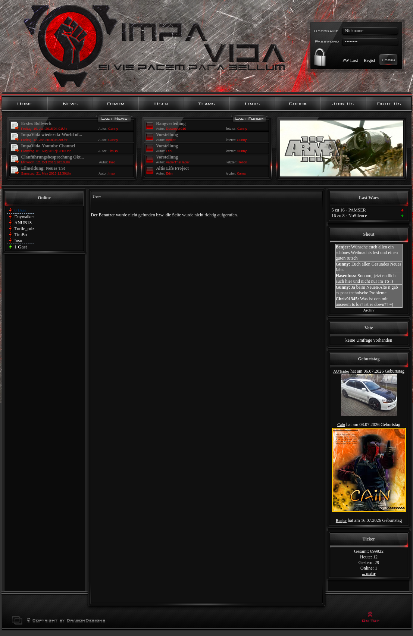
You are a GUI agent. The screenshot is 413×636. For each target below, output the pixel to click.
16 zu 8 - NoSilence (349, 215)
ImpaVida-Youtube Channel (48, 145)
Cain (341, 424)
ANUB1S (23, 222)
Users (97, 197)
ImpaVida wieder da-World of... (51, 134)
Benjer (171, 140)
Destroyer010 (176, 129)
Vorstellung (167, 134)
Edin (169, 173)
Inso (112, 162)
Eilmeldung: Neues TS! (43, 168)
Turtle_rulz (25, 228)
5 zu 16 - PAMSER (349, 210)
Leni (169, 151)
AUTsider (341, 371)
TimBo (113, 151)
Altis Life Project (172, 168)
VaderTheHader (178, 162)
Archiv (369, 310)
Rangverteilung (170, 123)
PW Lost (350, 60)
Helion (242, 162)
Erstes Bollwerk (36, 123)
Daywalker (24, 216)
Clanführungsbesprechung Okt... (52, 157)
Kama (241, 173)
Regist (369, 60)
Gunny (113, 129)
